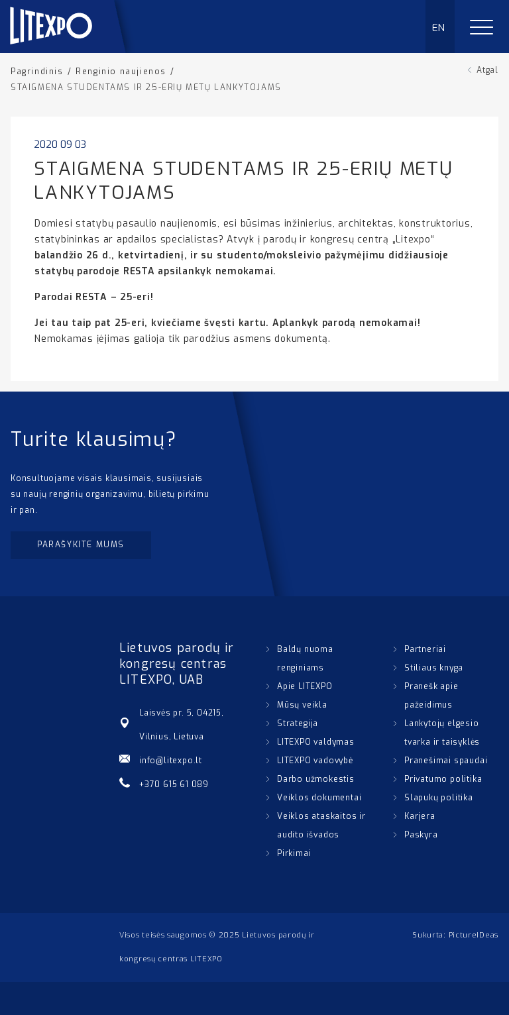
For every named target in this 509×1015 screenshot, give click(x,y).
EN (439, 27)
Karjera (419, 816)
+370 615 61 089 (174, 784)
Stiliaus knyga (433, 668)
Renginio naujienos (121, 71)
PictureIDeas (473, 935)
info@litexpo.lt (170, 760)
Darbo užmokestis (316, 779)
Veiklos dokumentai (319, 797)
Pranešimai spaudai (445, 760)
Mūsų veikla (302, 705)
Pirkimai (294, 853)
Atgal (487, 70)
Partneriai (425, 649)
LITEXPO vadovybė (315, 760)
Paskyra (421, 834)
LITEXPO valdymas (316, 742)
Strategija (297, 723)
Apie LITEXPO (305, 686)
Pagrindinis (37, 71)
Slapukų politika (438, 797)
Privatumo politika (443, 779)
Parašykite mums (81, 544)
